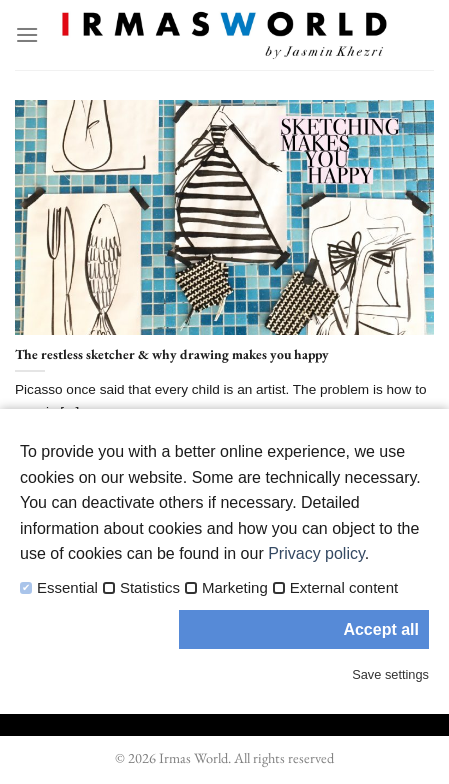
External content (344, 588)
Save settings (390, 674)
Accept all (381, 629)
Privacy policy (316, 553)
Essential (67, 588)
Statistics (150, 588)
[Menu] (27, 34)
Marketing (235, 588)
